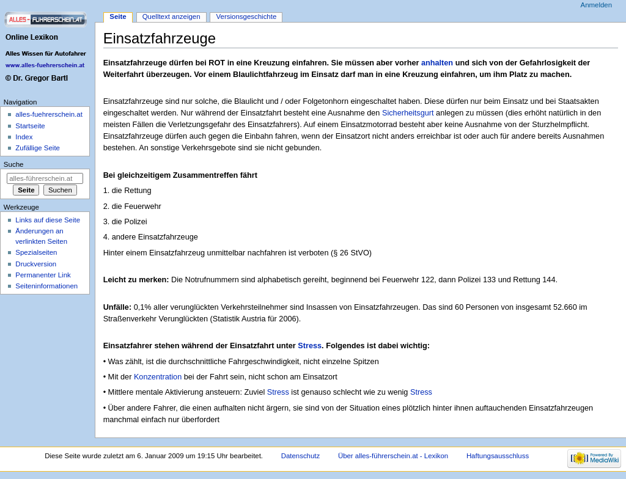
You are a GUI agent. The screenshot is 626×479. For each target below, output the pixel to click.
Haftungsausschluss (497, 455)
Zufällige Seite (37, 148)
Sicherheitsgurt (408, 113)
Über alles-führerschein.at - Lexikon (393, 455)
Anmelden (597, 5)
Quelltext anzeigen (171, 16)
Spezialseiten (36, 252)
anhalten (437, 63)
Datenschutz (300, 455)
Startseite (30, 126)
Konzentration (158, 377)
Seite (117, 16)
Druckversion (35, 264)
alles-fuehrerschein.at (49, 114)
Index (23, 137)
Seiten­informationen (46, 286)
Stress (310, 346)
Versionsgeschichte (246, 16)
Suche (14, 164)
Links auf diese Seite (47, 220)
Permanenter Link (42, 275)
